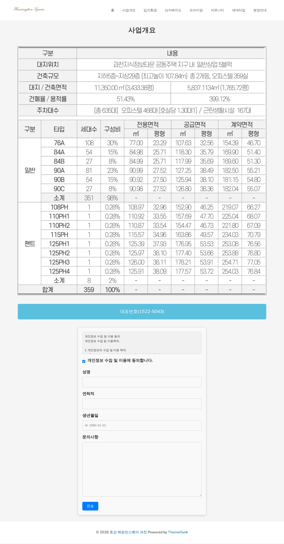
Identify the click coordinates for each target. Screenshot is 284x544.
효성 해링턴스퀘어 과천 (128, 532)
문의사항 (90, 438)
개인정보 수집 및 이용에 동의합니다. (120, 360)
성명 (86, 372)
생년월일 (90, 416)
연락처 (88, 394)
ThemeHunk (178, 532)
